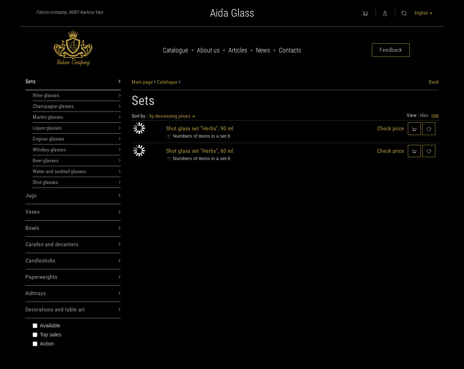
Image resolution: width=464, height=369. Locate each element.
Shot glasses (77, 182)
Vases (73, 212)
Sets (73, 81)
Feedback (391, 49)
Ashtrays (73, 293)
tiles (424, 115)
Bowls (73, 228)
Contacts (290, 50)
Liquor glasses (77, 127)
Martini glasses (77, 117)
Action (43, 344)
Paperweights (73, 277)
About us (208, 50)
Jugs (73, 196)
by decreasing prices (172, 116)
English (423, 13)
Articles (237, 50)
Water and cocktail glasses (77, 171)
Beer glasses (77, 160)
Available (47, 325)
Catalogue (175, 50)
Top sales (47, 334)
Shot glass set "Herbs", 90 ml (199, 128)
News (263, 50)
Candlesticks (73, 261)
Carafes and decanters (73, 244)
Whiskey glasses (77, 149)
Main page (142, 82)
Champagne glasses (77, 106)
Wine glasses (77, 95)
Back (434, 82)
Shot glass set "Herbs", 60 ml (199, 150)
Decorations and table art (73, 310)
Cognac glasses (77, 138)
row (435, 115)
